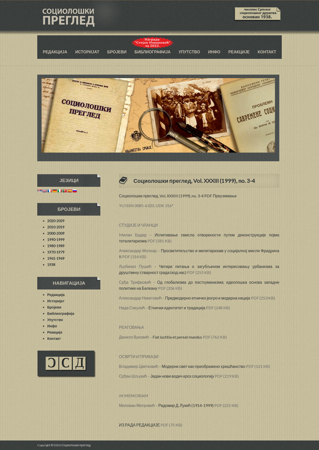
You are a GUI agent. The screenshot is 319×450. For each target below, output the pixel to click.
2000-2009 (55, 233)
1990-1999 (55, 239)
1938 (51, 264)
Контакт (267, 51)
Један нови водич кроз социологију (182, 376)
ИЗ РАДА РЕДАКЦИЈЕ (139, 424)
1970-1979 (55, 252)
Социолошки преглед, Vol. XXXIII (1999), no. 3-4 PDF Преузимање (178, 195)
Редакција (55, 51)
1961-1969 (55, 258)
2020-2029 (55, 221)
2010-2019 (55, 227)
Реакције (239, 51)
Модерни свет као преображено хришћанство (203, 366)
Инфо (214, 51)
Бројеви (116, 51)
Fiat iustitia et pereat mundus (177, 337)
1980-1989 (55, 246)
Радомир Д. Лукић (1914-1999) (185, 405)
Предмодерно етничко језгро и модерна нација (207, 297)
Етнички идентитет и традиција (176, 307)
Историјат (87, 51)
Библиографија (152, 51)
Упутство (189, 51)
